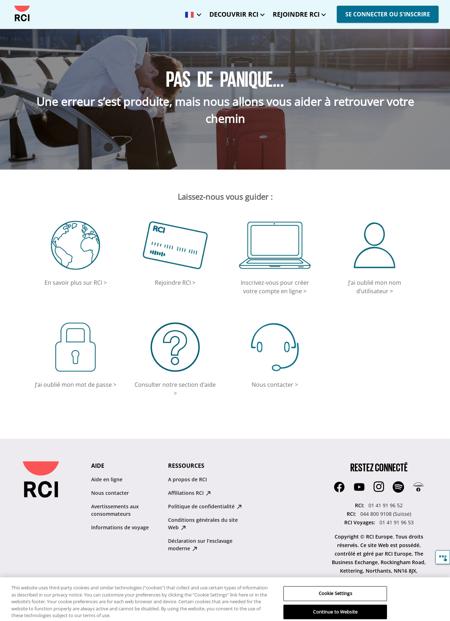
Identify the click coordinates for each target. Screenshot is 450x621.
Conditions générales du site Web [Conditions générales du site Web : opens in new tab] (203, 523)
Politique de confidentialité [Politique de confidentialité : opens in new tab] (205, 506)
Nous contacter (110, 492)
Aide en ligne (106, 479)
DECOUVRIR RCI (233, 14)
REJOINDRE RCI (296, 14)
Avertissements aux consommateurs (115, 510)
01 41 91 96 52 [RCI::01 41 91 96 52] (385, 505)
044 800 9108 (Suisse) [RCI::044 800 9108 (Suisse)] (385, 513)
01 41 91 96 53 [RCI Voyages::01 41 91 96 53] (397, 522)
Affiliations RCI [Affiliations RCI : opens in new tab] (189, 492)
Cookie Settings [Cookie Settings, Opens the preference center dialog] (335, 598)
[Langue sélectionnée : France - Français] (191, 12)
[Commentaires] (443, 557)
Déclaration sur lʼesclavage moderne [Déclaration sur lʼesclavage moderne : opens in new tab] (200, 544)
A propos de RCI (187, 479)
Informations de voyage (120, 527)
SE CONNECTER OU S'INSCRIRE (387, 14)
